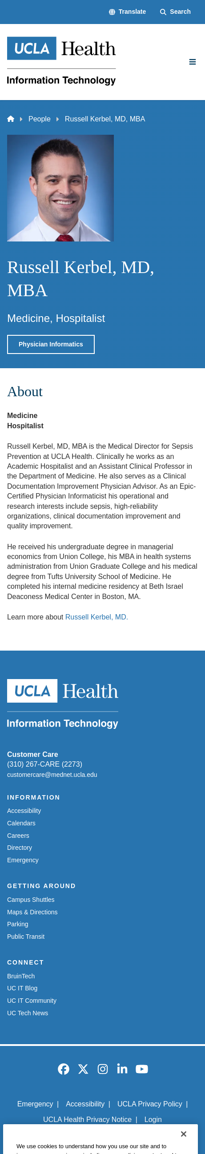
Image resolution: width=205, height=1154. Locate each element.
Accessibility (24, 810)
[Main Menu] (192, 61)
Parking (17, 924)
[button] (127, 12)
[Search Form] (175, 12)
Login (153, 1119)
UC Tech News (27, 1013)
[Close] (183, 1142)
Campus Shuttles (31, 899)
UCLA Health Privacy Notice (87, 1119)
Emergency (23, 860)
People (39, 119)
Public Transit (25, 936)
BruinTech (21, 976)
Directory (19, 847)
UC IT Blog (22, 988)
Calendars (21, 823)
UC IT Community (31, 1000)
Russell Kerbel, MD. (96, 617)
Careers (18, 835)
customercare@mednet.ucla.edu (52, 774)
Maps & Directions (32, 912)
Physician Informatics (51, 344)
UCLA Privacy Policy (149, 1104)
